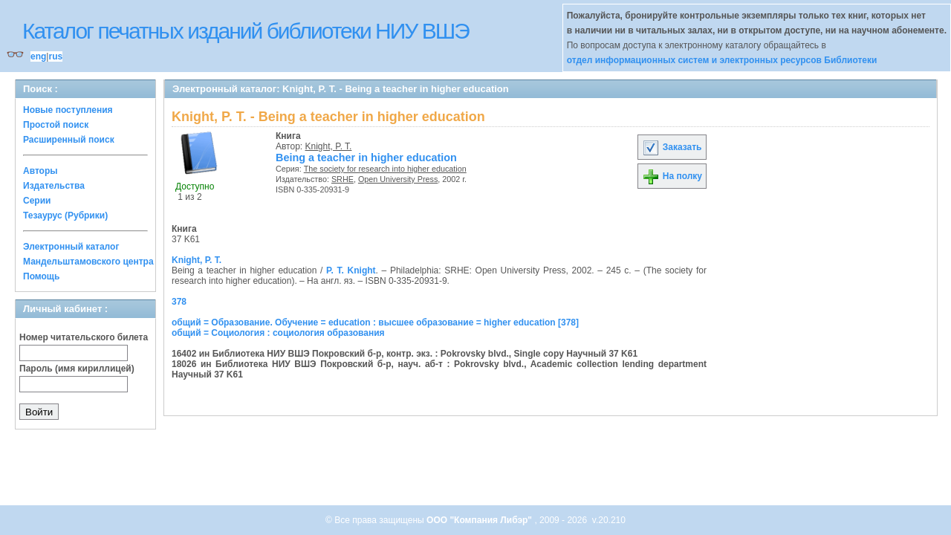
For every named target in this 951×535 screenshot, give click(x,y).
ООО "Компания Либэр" (480, 520)
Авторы (40, 171)
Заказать (671, 147)
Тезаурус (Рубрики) (65, 215)
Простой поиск (55, 125)
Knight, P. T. (328, 146)
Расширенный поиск (68, 139)
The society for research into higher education (385, 168)
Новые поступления (68, 110)
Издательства (54, 186)
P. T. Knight (350, 270)
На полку (672, 176)
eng (38, 56)
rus (55, 56)
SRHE (342, 179)
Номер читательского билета (83, 337)
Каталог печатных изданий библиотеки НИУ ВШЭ (245, 31)
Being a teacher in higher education (366, 157)
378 (179, 301)
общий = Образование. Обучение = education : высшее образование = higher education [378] (375, 322)
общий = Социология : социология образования (278, 333)
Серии (37, 200)
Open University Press (398, 179)
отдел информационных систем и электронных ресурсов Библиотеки (722, 60)
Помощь (41, 276)
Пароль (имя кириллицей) (76, 368)
